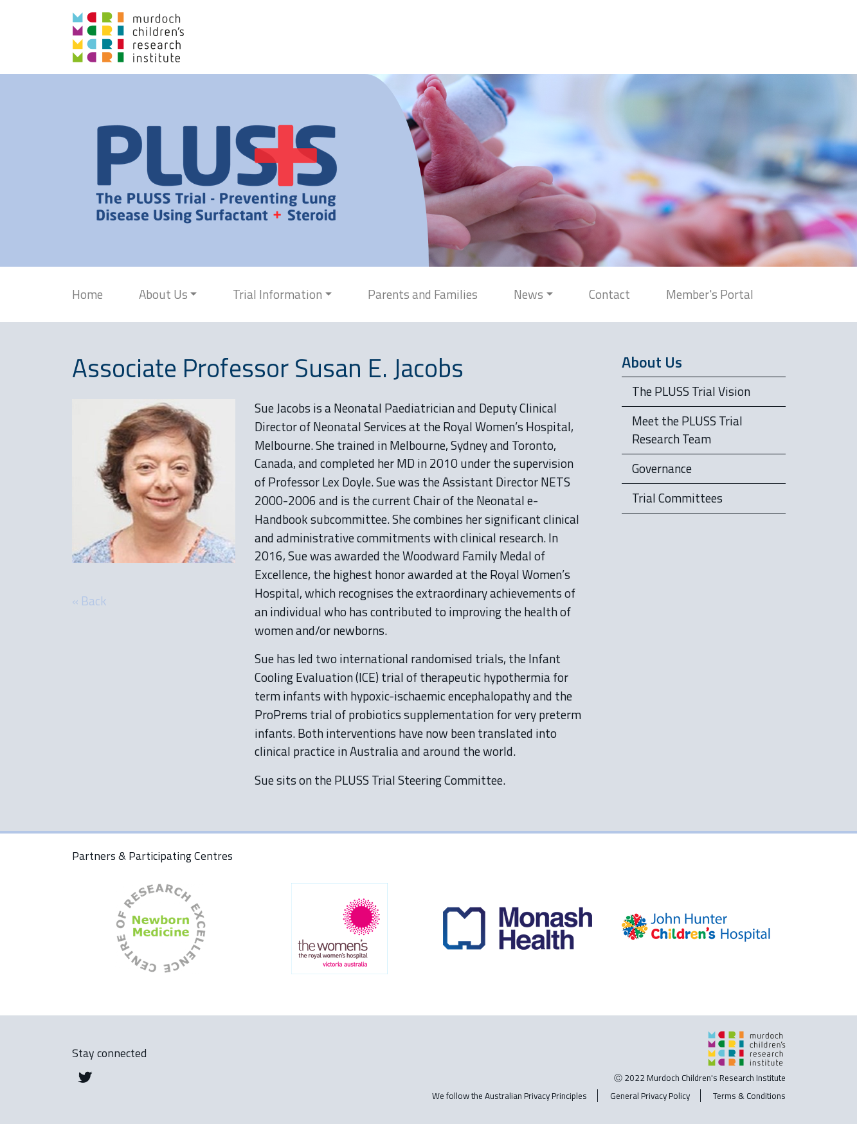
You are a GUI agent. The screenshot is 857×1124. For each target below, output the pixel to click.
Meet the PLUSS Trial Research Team (687, 430)
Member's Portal (709, 294)
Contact (609, 294)
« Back (89, 600)
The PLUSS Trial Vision (691, 391)
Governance (662, 468)
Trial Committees (677, 497)
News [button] (528, 294)
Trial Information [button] (277, 294)
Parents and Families (423, 294)
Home (87, 294)
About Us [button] (163, 294)
